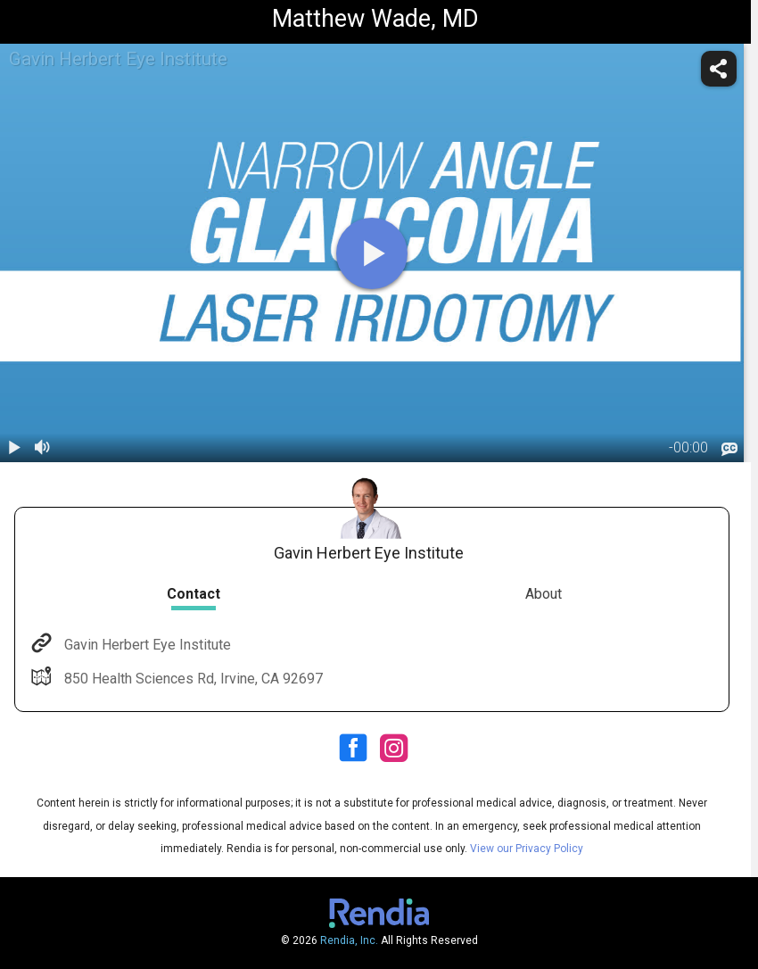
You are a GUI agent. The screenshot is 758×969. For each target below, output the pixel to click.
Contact (193, 593)
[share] (719, 69)
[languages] (729, 449)
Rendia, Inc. (349, 940)
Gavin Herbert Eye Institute (146, 644)
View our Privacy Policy (526, 848)
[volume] (43, 448)
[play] (372, 253)
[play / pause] (14, 448)
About (543, 593)
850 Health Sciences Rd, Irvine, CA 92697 (192, 678)
